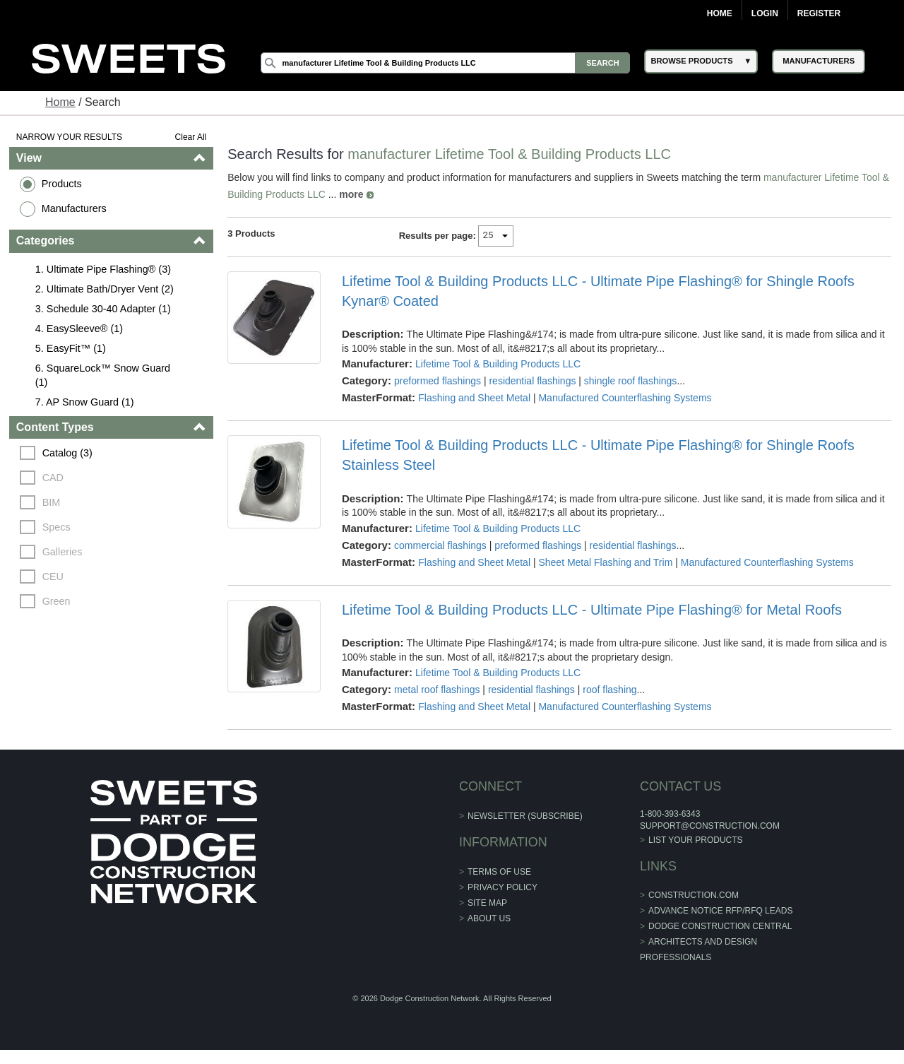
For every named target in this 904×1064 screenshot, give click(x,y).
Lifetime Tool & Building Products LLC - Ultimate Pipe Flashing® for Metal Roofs (592, 609)
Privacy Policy (502, 887)
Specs (56, 527)
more (351, 194)
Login (764, 13)
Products (62, 183)
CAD (53, 477)
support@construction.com (710, 826)
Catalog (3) (67, 453)
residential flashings (532, 380)
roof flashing (609, 689)
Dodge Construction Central (720, 926)
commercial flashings (440, 545)
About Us (489, 918)
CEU (53, 576)
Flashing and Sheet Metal (474, 397)
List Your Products (695, 840)
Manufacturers (74, 208)
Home (719, 13)
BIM (51, 502)
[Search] (446, 62)
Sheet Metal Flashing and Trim (605, 562)
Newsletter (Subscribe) (525, 816)
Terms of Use (499, 872)
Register (818, 13)
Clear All (191, 137)
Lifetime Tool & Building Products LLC (498, 364)
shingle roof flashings (630, 380)
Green (56, 601)
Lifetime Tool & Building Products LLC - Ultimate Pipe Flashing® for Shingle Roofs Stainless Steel (598, 455)
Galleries (62, 551)
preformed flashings (437, 380)
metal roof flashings (437, 689)
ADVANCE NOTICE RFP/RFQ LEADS (720, 911)
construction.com (693, 895)
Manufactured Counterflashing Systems (624, 397)
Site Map (487, 903)
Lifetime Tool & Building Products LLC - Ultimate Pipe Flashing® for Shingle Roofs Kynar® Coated (598, 291)
